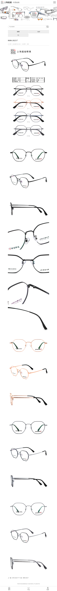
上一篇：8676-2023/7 (13, 577)
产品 (28, 588)
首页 (10, 44)
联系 (48, 588)
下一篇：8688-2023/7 (23, 577)
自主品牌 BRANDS (17, 44)
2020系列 (24, 44)
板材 (39, 31)
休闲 (28, 44)
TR (18, 35)
